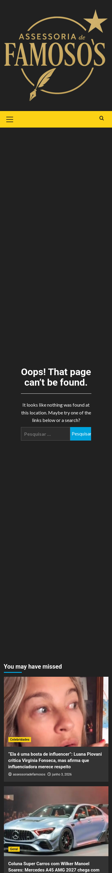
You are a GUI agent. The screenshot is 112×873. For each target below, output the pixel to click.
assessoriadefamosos (29, 774)
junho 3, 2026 (62, 774)
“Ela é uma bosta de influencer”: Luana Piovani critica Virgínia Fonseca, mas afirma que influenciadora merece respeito (55, 760)
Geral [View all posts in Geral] (14, 849)
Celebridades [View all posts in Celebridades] (20, 740)
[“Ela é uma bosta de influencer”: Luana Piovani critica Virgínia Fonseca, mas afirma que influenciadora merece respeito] (56, 712)
